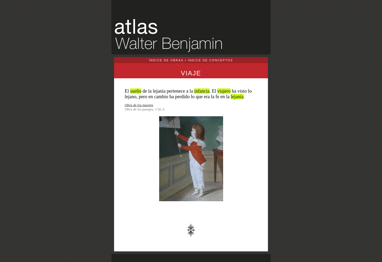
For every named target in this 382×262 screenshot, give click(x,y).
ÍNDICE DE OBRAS (166, 60)
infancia (202, 91)
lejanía (237, 96)
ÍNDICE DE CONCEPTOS (210, 60)
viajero (224, 91)
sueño (135, 91)
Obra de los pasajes (139, 105)
